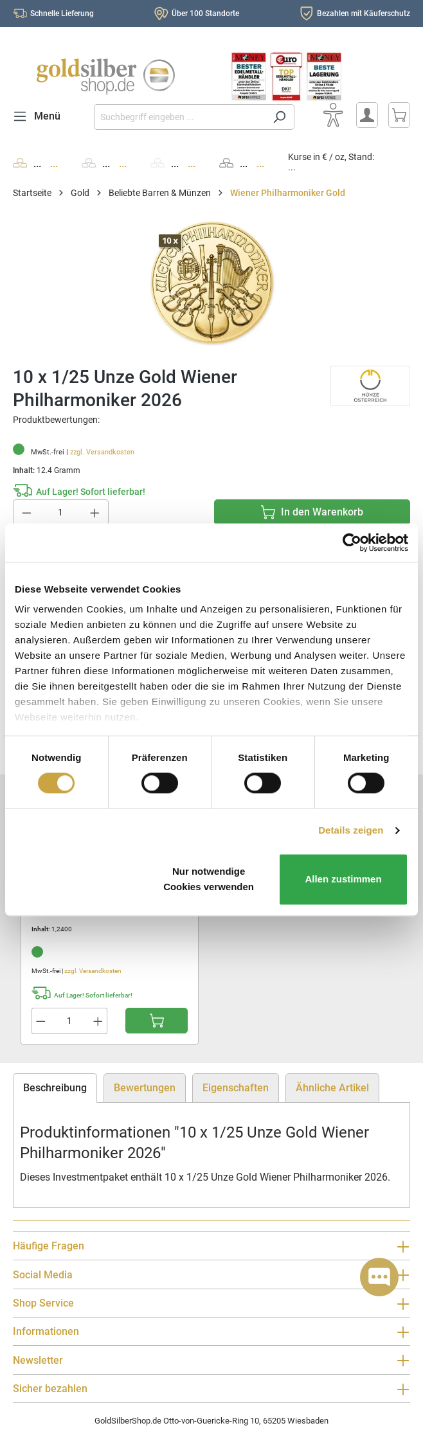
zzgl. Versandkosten (102, 452)
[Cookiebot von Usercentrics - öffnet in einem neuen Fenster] (352, 542)
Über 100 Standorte (205, 13)
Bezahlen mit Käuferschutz (363, 13)
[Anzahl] (61, 512)
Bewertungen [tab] (145, 1088)
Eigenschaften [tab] (236, 1088)
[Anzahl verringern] (26, 512)
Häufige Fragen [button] (211, 1246)
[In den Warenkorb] (312, 512)
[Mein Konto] (367, 115)
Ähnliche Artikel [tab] (332, 1088)
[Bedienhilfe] (333, 115)
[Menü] (40, 116)
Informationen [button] (211, 1332)
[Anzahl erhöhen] (95, 512)
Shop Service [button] (211, 1303)
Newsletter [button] (211, 1360)
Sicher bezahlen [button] (211, 1389)
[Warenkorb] (399, 115)
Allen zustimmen (343, 878)
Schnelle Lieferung (62, 13)
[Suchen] (279, 117)
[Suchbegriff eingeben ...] (179, 117)
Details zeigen (350, 830)
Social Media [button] (211, 1274)
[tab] (55, 1088)
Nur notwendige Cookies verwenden (208, 879)
